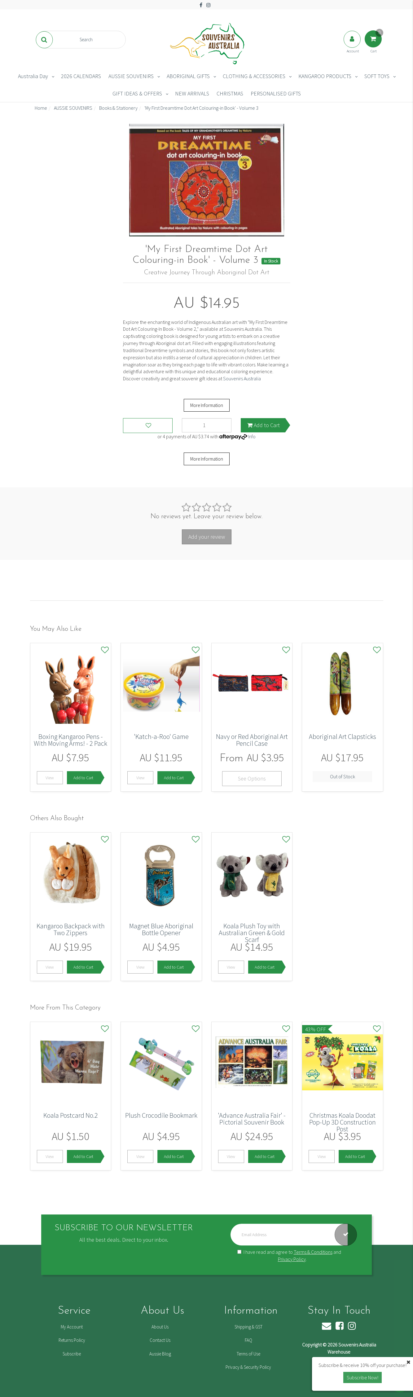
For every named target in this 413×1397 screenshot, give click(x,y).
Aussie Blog (160, 1354)
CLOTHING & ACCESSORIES (254, 76)
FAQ (248, 1340)
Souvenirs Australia (242, 378)
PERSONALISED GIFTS (276, 93)
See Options (252, 778)
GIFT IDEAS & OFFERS (137, 93)
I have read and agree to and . (289, 1255)
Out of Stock (342, 776)
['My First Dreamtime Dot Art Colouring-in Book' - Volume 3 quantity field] (206, 425)
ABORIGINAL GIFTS (188, 76)
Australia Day (33, 76)
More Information (206, 405)
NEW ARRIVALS (192, 93)
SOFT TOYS (376, 76)
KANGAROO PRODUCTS (324, 76)
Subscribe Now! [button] (362, 1377)
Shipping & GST (248, 1327)
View (50, 777)
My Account (72, 1327)
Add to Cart (263, 425)
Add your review (206, 536)
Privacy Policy (292, 1259)
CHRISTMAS (230, 93)
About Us (160, 1327)
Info (252, 436)
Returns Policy (72, 1340)
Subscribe (72, 1354)
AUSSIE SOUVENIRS (131, 76)
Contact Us (160, 1340)
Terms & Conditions (313, 1252)
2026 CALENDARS (81, 76)
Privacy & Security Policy (248, 1367)
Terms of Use (248, 1354)
